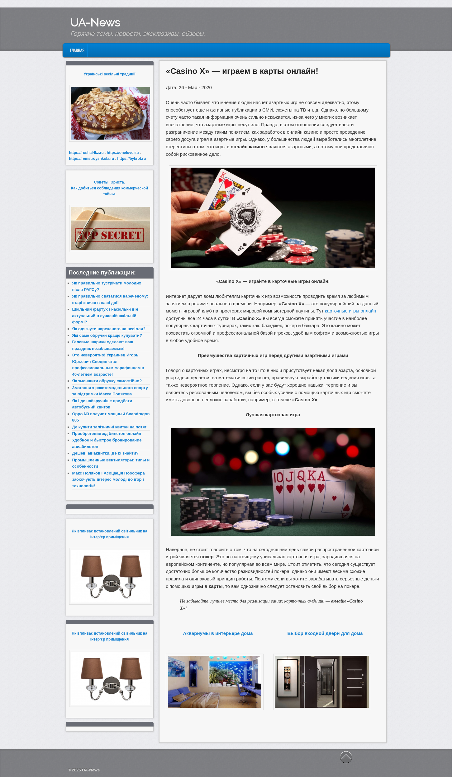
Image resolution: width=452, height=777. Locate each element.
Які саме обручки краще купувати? (107, 335)
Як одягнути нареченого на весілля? (108, 329)
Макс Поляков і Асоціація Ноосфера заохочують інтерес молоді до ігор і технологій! (108, 479)
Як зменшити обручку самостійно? (107, 381)
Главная (77, 50)
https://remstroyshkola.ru (91, 158)
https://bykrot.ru (131, 158)
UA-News (95, 22)
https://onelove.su (123, 152)
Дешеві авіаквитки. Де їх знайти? (105, 453)
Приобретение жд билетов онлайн (106, 433)
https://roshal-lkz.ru (86, 152)
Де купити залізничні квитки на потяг (109, 427)
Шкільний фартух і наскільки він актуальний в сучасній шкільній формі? (105, 315)
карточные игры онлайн (350, 310)
